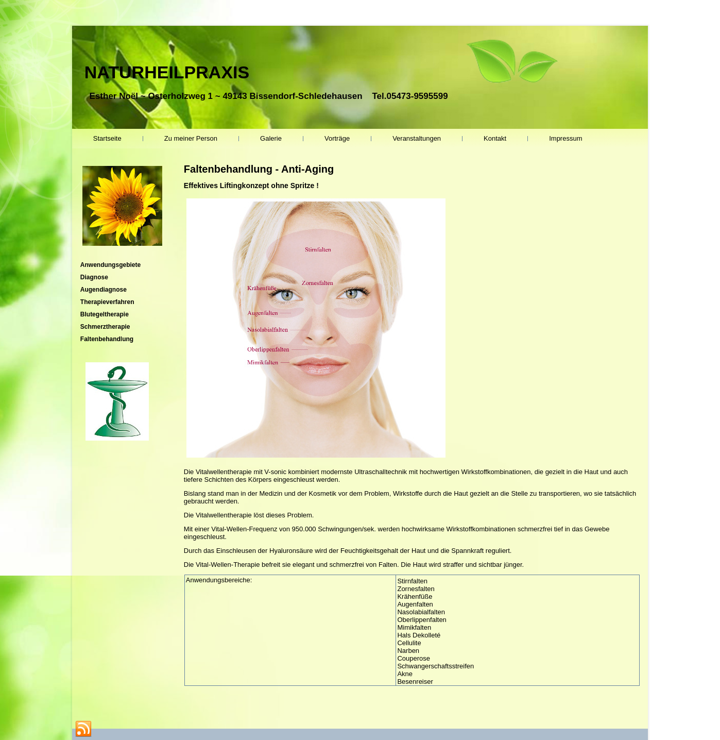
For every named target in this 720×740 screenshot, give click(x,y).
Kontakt (495, 138)
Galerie (271, 138)
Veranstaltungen (416, 138)
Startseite (107, 138)
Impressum (565, 138)
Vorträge (337, 138)
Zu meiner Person (190, 138)
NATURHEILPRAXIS (167, 72)
